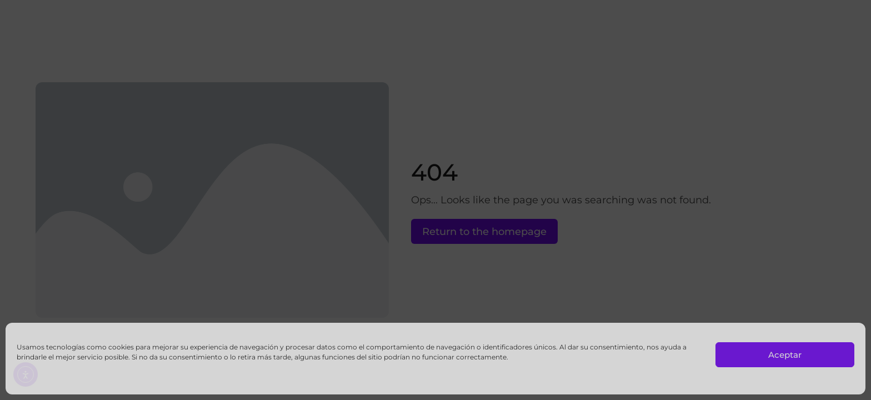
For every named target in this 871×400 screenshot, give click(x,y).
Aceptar (785, 354)
